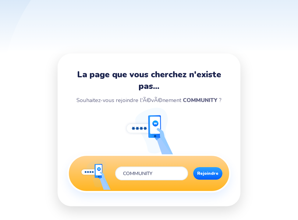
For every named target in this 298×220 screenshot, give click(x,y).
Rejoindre (207, 173)
